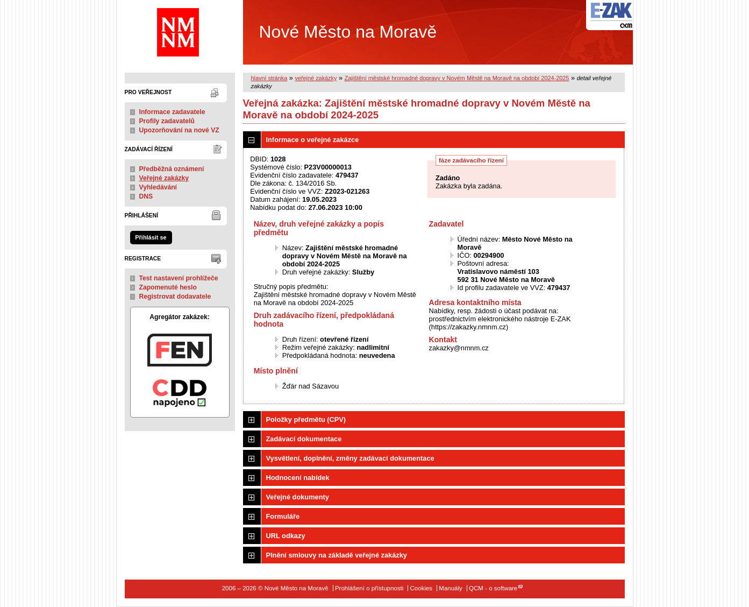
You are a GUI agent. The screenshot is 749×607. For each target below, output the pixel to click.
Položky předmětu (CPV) (306, 419)
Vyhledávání (158, 187)
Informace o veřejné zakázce (312, 140)
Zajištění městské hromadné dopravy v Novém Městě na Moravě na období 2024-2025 (457, 78)
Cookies (421, 588)
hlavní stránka (269, 78)
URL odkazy (285, 536)
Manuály (450, 588)
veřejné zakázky (316, 78)
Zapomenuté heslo (168, 287)
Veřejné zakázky (164, 178)
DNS (146, 196)
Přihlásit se (150, 237)
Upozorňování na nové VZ (179, 130)
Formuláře (283, 516)
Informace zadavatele (172, 112)
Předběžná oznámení (171, 169)
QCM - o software (493, 588)
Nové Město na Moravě (297, 32)
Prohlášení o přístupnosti (369, 588)
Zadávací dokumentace (304, 439)
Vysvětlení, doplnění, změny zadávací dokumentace (350, 458)
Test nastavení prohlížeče (178, 278)
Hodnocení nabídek (298, 478)
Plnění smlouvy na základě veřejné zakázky (336, 555)
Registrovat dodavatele (175, 296)
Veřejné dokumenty (297, 497)
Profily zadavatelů (167, 121)
